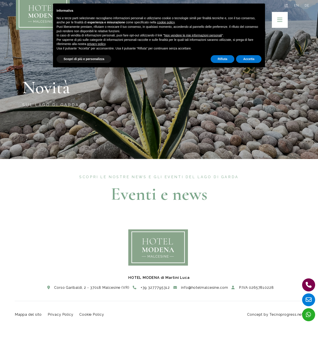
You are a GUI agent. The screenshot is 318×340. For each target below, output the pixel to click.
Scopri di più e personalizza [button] (84, 59)
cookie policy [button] (165, 22)
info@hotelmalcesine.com (200, 287)
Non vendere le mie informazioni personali (193, 35)
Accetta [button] (248, 59)
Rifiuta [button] (222, 59)
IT (286, 5)
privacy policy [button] (96, 44)
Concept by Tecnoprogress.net (275, 314)
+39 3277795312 (151, 287)
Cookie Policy (91, 314)
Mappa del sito (28, 314)
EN (296, 5)
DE (307, 5)
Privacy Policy (60, 314)
